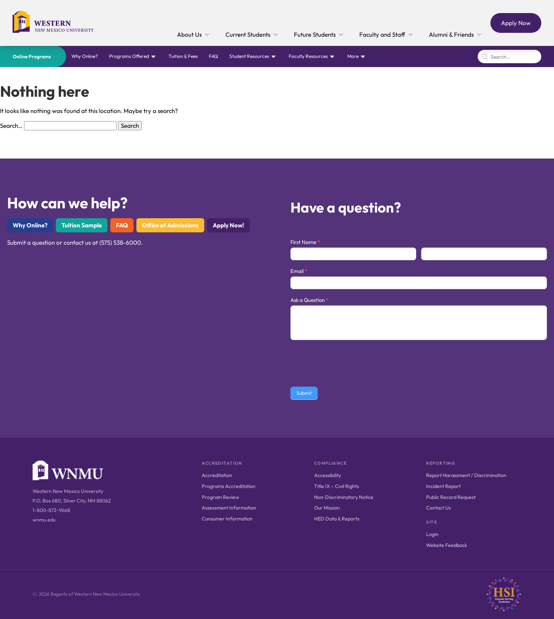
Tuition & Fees (183, 56)
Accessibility (327, 475)
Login (432, 534)
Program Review (220, 497)
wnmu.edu (44, 520)
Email (298, 271)
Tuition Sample (81, 225)
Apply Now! (228, 225)
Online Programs (32, 56)
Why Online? (84, 56)
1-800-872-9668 (51, 510)
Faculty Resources (308, 56)
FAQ (213, 56)
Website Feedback (446, 545)
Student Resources (249, 56)
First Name (305, 242)
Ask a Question (309, 300)
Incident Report (443, 486)
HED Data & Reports (336, 519)
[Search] (509, 56)
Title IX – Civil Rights (336, 486)
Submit (304, 393)
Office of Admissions (170, 225)
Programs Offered (129, 56)
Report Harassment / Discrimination (466, 475)
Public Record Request (451, 497)
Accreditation (217, 475)
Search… (11, 125)
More (353, 56)
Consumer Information (227, 519)
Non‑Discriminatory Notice (343, 497)
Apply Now (516, 22)
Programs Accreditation (228, 486)
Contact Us (438, 508)
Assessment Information (229, 508)
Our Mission (327, 508)
